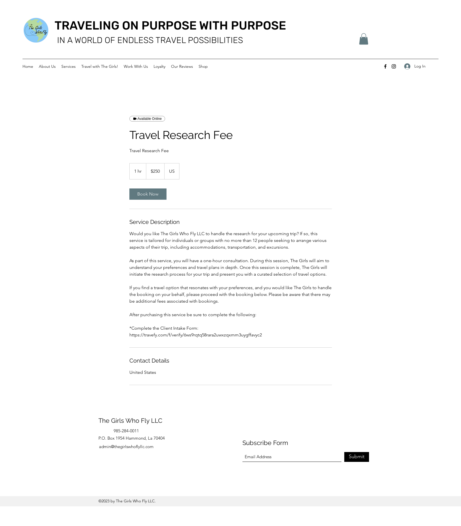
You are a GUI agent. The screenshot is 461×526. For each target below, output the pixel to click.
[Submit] (356, 457)
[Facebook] (385, 66)
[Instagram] (394, 66)
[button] (363, 39)
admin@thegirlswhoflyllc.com (126, 446)
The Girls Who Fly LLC (130, 420)
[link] (148, 194)
